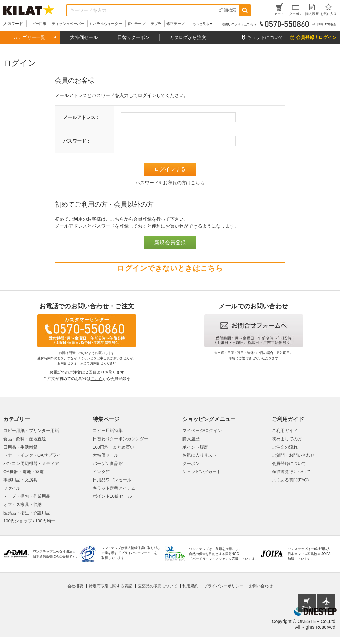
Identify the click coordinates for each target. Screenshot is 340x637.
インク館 (101, 471)
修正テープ (175, 24)
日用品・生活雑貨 (20, 447)
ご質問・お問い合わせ (293, 455)
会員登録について (289, 463)
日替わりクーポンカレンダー (120, 438)
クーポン (191, 463)
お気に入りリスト (199, 455)
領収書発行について (291, 471)
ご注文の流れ (285, 447)
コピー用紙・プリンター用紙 (31, 430)
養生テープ (136, 24)
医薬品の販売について (157, 586)
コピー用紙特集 (108, 430)
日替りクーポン (133, 37)
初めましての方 (287, 438)
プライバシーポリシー (223, 586)
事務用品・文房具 (20, 479)
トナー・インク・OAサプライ (32, 455)
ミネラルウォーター (105, 24)
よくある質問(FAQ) (290, 479)
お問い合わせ (261, 586)
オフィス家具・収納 (22, 504)
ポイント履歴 (195, 447)
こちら (97, 378)
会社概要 (75, 586)
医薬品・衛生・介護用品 (26, 512)
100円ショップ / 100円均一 (29, 520)
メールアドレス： (81, 117)
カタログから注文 (187, 37)
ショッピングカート (201, 471)
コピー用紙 (37, 24)
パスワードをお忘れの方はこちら (170, 182)
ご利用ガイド (285, 430)
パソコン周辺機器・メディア (31, 463)
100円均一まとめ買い (113, 447)
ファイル (11, 488)
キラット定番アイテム (114, 488)
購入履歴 (191, 438)
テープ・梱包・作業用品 (26, 496)
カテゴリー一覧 (29, 37)
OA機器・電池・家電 (23, 471)
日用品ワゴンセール (112, 479)
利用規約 (190, 586)
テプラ (156, 24)
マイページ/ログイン (202, 430)
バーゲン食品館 (108, 463)
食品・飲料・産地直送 (24, 438)
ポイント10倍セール (112, 496)
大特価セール (84, 37)
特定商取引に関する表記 (110, 586)
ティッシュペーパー (68, 24)
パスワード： (77, 140)
